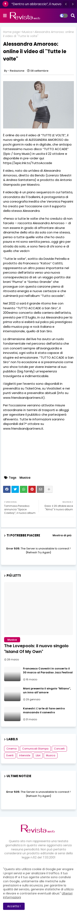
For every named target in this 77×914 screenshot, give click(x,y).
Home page (11, 32)
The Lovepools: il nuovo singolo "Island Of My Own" (36, 648)
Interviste (24, 755)
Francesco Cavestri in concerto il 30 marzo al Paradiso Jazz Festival (48, 670)
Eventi (10, 755)
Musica (27, 32)
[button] (66, 4)
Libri (38, 755)
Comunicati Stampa (35, 748)
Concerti (59, 748)
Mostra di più (62, 535)
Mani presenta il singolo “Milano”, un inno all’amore (47, 690)
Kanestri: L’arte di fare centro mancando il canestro (44, 710)
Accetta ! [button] (14, 906)
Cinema (11, 748)
